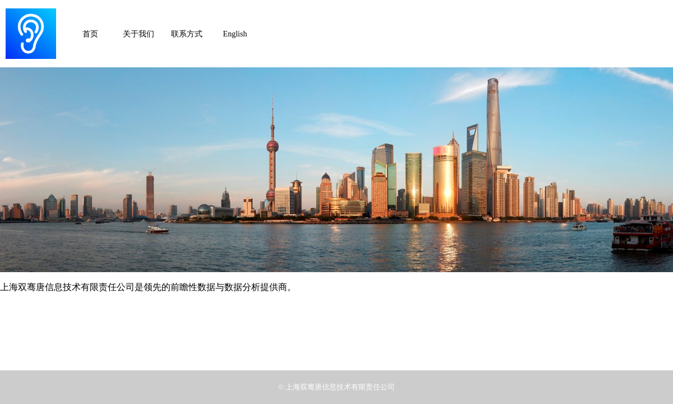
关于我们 (138, 34)
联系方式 (186, 34)
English (235, 34)
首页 (90, 34)
